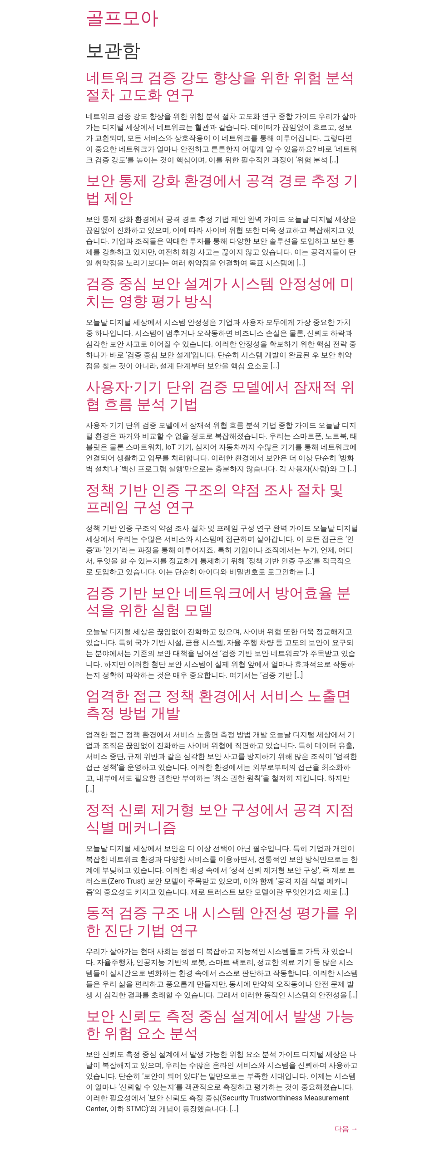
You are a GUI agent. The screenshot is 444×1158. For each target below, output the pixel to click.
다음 (346, 1128)
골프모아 (122, 18)
